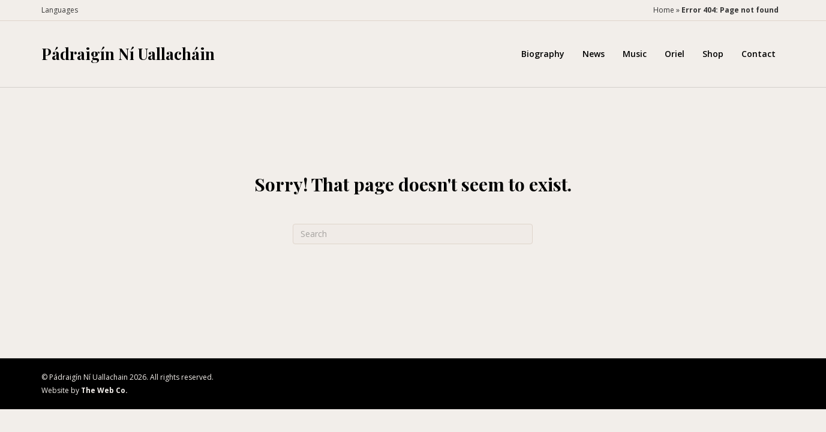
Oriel (674, 53)
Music (635, 53)
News (593, 53)
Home (663, 10)
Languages (59, 10)
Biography (542, 53)
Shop (712, 53)
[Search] (413, 234)
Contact (758, 53)
